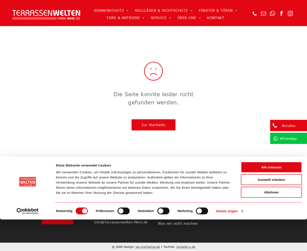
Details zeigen (226, 242)
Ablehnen (271, 224)
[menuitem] (111, 10)
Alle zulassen (271, 199)
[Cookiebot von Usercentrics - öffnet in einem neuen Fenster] (27, 242)
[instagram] (290, 14)
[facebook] (281, 14)
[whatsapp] (272, 14)
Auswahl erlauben (271, 211)
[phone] (254, 14)
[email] (263, 14)
